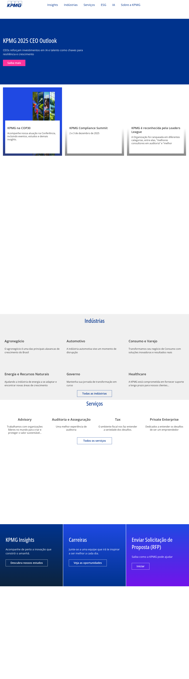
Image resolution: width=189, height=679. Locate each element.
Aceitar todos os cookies (144, 673)
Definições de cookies (145, 658)
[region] (94, 666)
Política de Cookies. (45, 674)
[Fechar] (184, 665)
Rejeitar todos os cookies (144, 666)
